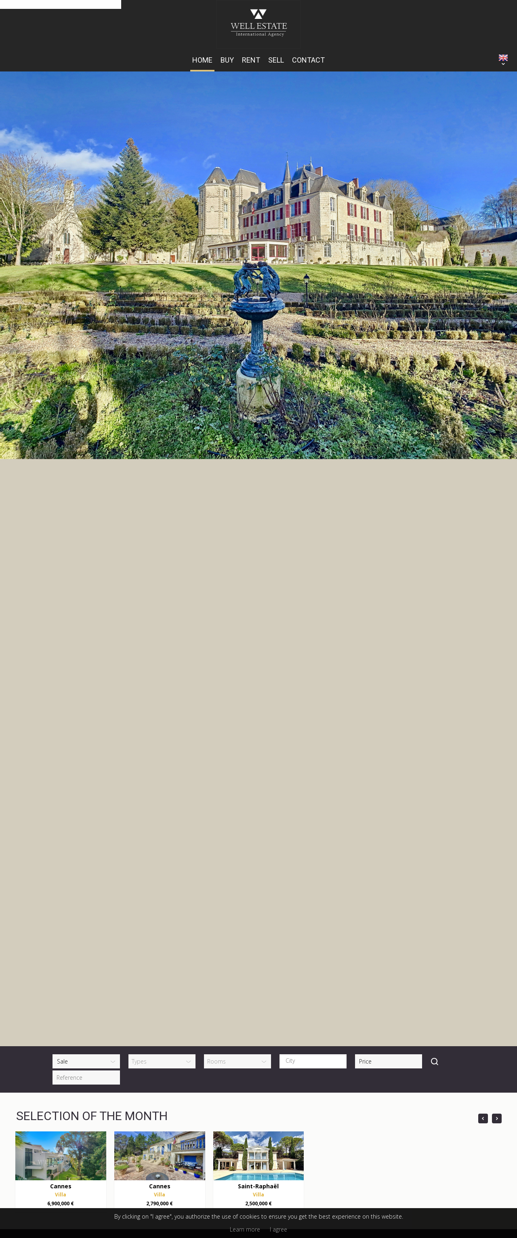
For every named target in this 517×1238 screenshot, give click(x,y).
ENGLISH (503, 57)
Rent (251, 60)
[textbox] (315, 864)
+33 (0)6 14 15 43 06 (145, 1127)
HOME (202, 60)
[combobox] (313, 865)
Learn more (245, 1229)
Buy (227, 60)
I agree (278, 1229)
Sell (276, 60)
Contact (308, 60)
